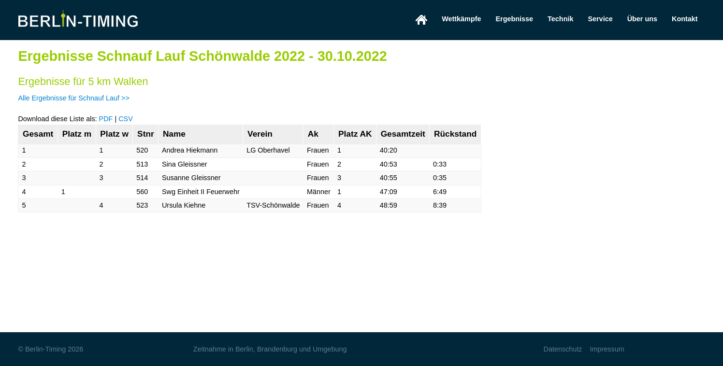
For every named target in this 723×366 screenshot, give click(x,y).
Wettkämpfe (461, 19)
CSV (125, 119)
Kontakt (685, 19)
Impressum (607, 349)
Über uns (642, 19)
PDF (106, 119)
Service (600, 19)
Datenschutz (563, 349)
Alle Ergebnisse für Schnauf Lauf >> (73, 98)
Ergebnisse (515, 19)
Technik (560, 19)
